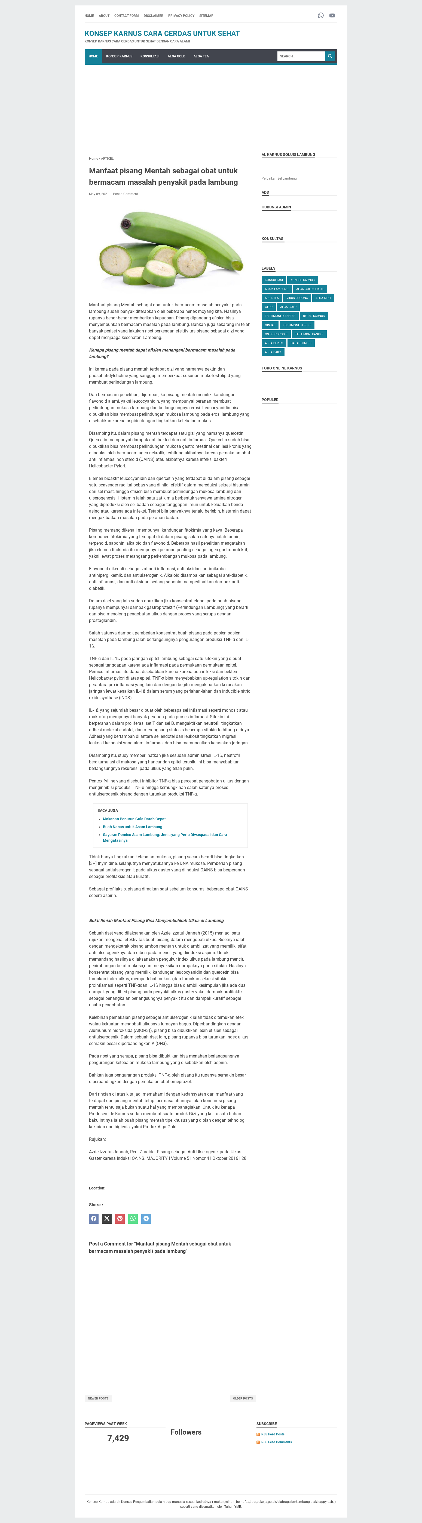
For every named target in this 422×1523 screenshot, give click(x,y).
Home (89, 16)
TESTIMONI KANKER (309, 334)
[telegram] (146, 1219)
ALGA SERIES (274, 343)
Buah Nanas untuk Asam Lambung (132, 827)
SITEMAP (206, 16)
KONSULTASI (150, 56)
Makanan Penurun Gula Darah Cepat (134, 819)
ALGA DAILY (273, 352)
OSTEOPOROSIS (276, 334)
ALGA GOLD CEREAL (310, 289)
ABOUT (104, 16)
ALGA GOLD (176, 56)
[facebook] (94, 1219)
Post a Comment (125, 194)
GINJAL (270, 325)
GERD (269, 307)
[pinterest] (120, 1219)
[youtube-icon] (332, 15)
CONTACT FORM (126, 16)
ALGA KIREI (323, 298)
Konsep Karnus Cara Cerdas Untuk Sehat (162, 33)
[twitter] (107, 1219)
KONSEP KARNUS (119, 56)
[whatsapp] (133, 1219)
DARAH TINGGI (301, 343)
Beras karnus (314, 316)
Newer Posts (98, 1398)
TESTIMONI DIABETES (280, 316)
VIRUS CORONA (297, 298)
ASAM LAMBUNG (277, 289)
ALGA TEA (201, 56)
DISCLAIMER (153, 16)
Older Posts (243, 1398)
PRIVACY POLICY (181, 16)
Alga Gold (288, 307)
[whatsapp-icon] (321, 15)
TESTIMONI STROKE (297, 325)
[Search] (301, 56)
